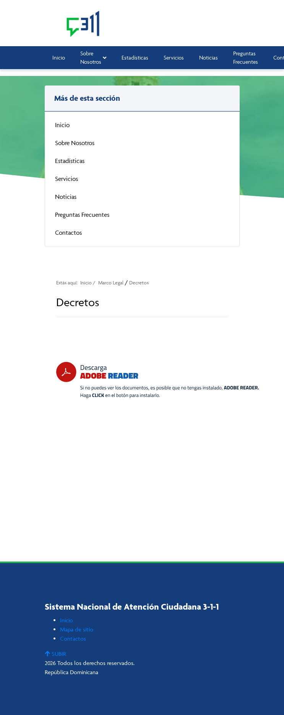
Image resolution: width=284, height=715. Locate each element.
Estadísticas (135, 57)
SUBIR (55, 653)
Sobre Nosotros (93, 57)
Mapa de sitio (76, 629)
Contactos (68, 232)
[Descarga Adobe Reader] (157, 380)
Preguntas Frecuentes (245, 57)
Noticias (208, 57)
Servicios (174, 57)
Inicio (58, 57)
